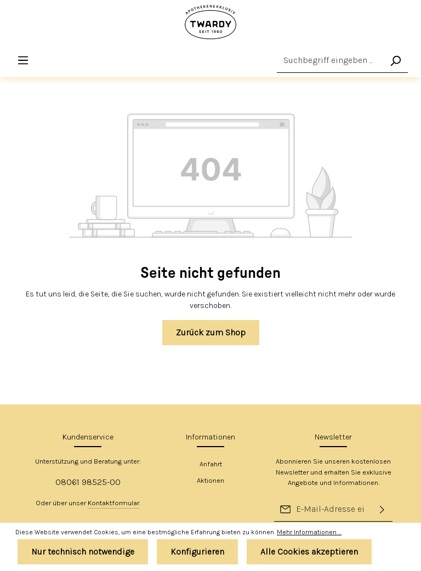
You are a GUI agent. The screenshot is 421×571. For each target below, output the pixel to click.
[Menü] (23, 60)
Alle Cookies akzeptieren (309, 551)
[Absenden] (382, 509)
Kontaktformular (113, 503)
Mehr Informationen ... (309, 532)
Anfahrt (211, 464)
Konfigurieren (197, 551)
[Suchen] (395, 60)
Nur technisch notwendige (82, 551)
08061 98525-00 (88, 482)
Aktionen (210, 480)
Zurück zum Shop (211, 333)
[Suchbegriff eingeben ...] (330, 60)
